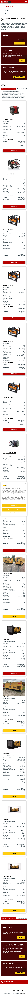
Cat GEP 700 (6, 696)
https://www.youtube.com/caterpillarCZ (18, 991)
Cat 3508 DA (6, 819)
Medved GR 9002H (8, 397)
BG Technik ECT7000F (9, 174)
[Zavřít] (25, 483)
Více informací (9, 964)
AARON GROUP (22, 993)
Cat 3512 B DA (7, 876)
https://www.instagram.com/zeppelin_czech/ (14, 991)
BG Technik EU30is (8, 119)
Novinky (6, 35)
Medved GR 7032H (8, 230)
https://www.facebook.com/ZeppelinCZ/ (6, 991)
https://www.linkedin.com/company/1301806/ (22, 991)
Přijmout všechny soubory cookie (14, 509)
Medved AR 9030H (8, 341)
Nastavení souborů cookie (14, 512)
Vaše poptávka (25, 1)
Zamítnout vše (14, 505)
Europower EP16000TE (9, 453)
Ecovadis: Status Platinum (13, 945)
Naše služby (7, 927)
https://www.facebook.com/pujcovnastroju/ (10, 991)
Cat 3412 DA (6, 754)
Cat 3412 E (6, 639)
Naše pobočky (8, 68)
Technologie (8, 50)
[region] (14, 499)
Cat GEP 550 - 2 (7, 573)
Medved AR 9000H (8, 285)
